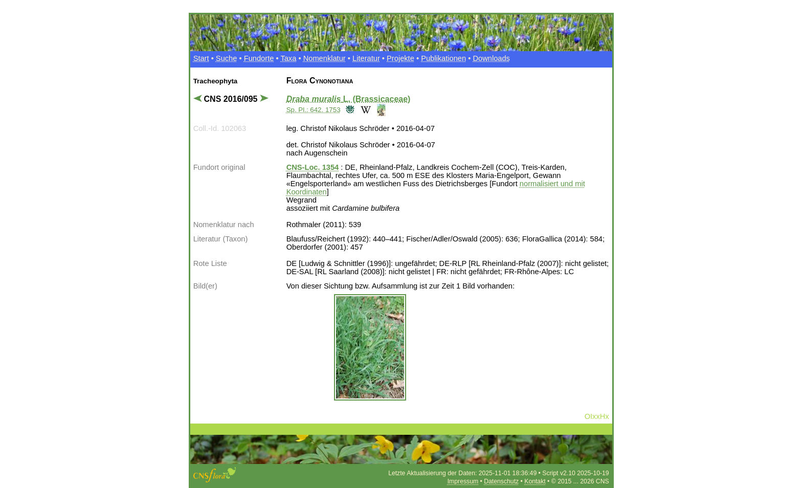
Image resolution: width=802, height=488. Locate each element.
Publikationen (443, 58)
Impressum (463, 481)
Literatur (366, 58)
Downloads (491, 58)
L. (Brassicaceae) (348, 99)
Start (201, 58)
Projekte (400, 58)
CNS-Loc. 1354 (312, 167)
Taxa (288, 58)
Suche (226, 58)
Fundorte (259, 58)
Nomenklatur (324, 58)
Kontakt (534, 481)
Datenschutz (501, 481)
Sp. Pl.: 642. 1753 (313, 110)
